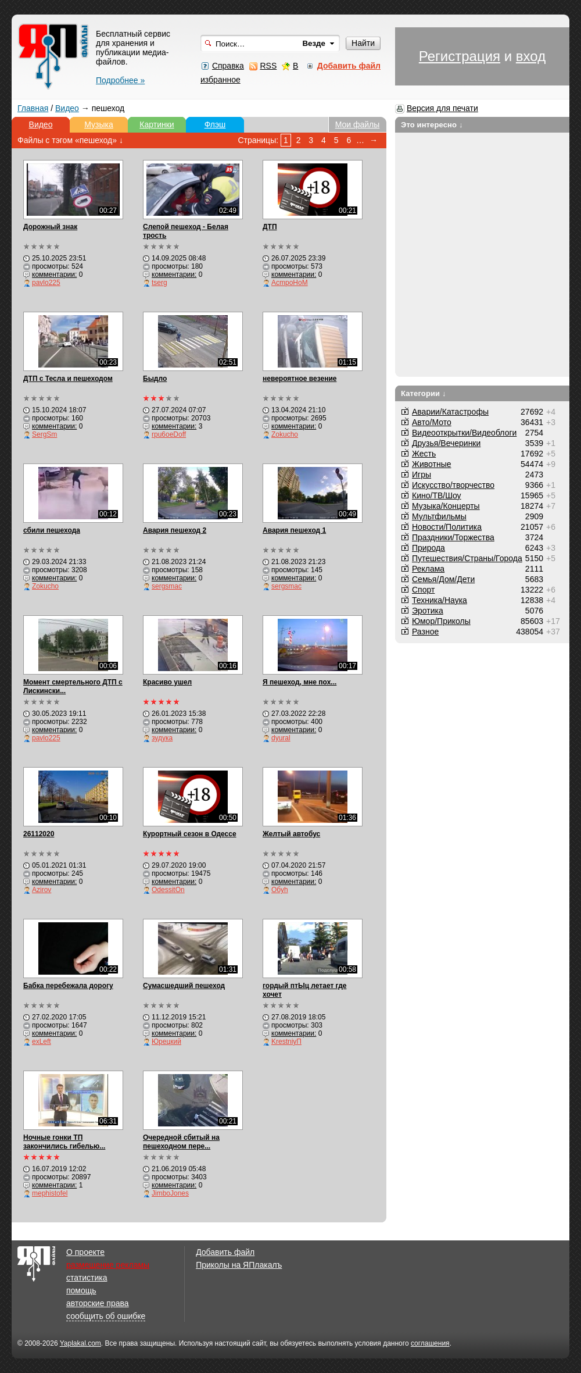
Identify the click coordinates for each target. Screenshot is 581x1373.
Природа (428, 547)
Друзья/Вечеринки (446, 443)
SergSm (44, 434)
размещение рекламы (107, 1264)
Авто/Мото (431, 422)
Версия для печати (442, 108)
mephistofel (49, 1193)
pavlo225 (46, 283)
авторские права (97, 1303)
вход (531, 56)
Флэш (215, 124)
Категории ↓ (423, 393)
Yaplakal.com (80, 1343)
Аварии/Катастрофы (450, 411)
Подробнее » (120, 80)
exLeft (41, 1041)
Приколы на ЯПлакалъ (239, 1264)
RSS (268, 65)
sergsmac (167, 586)
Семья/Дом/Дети (443, 579)
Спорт (423, 589)
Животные (431, 464)
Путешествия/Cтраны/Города (467, 558)
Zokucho (284, 434)
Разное (425, 631)
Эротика (427, 610)
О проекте (85, 1252)
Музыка (98, 124)
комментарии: (54, 274)
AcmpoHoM (289, 283)
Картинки (156, 124)
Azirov (41, 890)
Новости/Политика (447, 527)
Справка (228, 65)
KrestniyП (286, 1041)
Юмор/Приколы (441, 621)
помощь (81, 1290)
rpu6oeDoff (169, 434)
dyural (280, 738)
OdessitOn (168, 890)
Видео (67, 108)
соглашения (430, 1343)
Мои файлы (357, 124)
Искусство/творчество (453, 485)
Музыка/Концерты (446, 506)
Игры (421, 474)
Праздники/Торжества (453, 537)
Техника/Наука (439, 600)
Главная (32, 108)
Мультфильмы (439, 516)
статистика (86, 1277)
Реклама (428, 568)
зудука (162, 738)
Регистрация (459, 56)
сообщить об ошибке (105, 1316)
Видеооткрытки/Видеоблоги (464, 432)
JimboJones (170, 1193)
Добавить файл (225, 1252)
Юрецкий (166, 1041)
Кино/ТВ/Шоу (436, 495)
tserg (159, 283)
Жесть (424, 453)
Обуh (279, 890)
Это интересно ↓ (432, 124)
